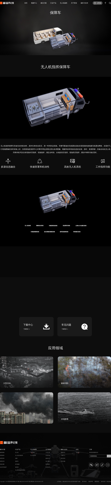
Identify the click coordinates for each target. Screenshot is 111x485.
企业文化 (48, 457)
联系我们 (48, 465)
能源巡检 (2, 454)
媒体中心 (48, 459)
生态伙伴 (48, 468)
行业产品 (53, 3)
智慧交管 (2, 462)
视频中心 (34, 3)
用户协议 (84, 481)
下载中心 (63, 457)
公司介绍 (48, 454)
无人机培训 (33, 457)
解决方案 (44, 3)
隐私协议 (97, 481)
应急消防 (2, 465)
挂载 (16, 459)
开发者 (77, 454)
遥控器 (16, 468)
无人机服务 (63, 3)
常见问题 (63, 462)
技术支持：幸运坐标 (106, 481)
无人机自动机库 (19, 457)
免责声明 (90, 481)
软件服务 (17, 465)
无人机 (16, 454)
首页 (25, 3)
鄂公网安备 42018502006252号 (35, 481)
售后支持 (63, 459)
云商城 (99, 3)
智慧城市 (2, 457)
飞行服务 (32, 454)
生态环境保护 (3, 468)
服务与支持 (84, 3)
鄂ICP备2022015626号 (22, 481)
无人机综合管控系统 (20, 471)
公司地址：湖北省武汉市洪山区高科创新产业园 (68, 481)
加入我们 (48, 462)
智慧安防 (2, 459)
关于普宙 (74, 3)
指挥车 (16, 462)
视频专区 (63, 454)
